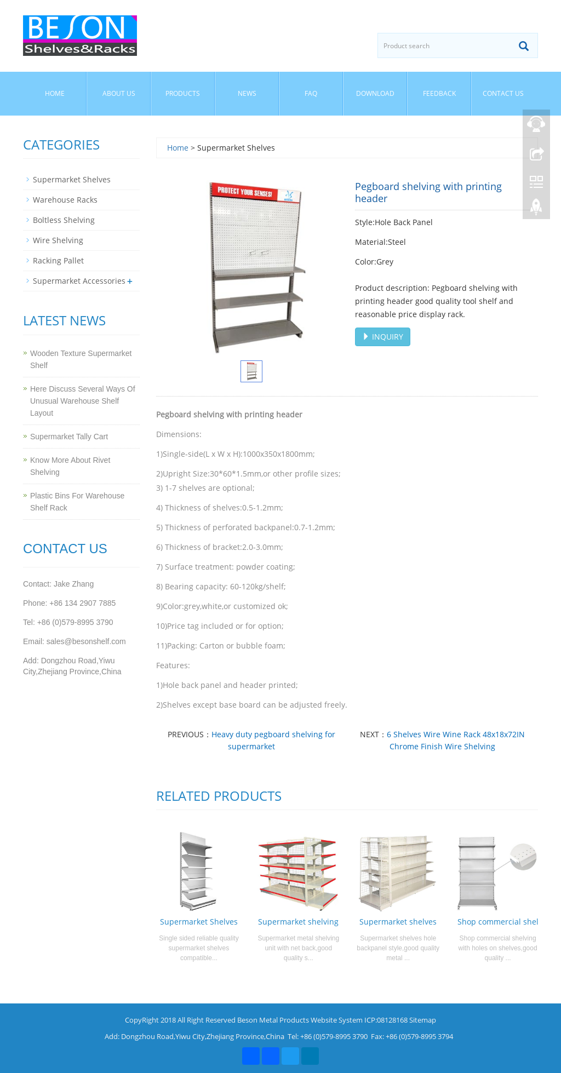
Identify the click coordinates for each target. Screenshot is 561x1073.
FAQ (311, 93)
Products (182, 93)
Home (55, 93)
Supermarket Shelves (199, 921)
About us (118, 93)
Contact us (503, 93)
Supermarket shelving (298, 921)
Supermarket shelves (398, 921)
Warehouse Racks (65, 199)
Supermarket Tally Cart (69, 436)
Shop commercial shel (498, 921)
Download (375, 93)
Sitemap (422, 1020)
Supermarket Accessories (79, 281)
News (247, 93)
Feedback (439, 93)
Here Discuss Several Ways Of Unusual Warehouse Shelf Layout (82, 401)
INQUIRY (382, 336)
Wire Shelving (58, 240)
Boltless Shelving (64, 220)
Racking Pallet (58, 260)
